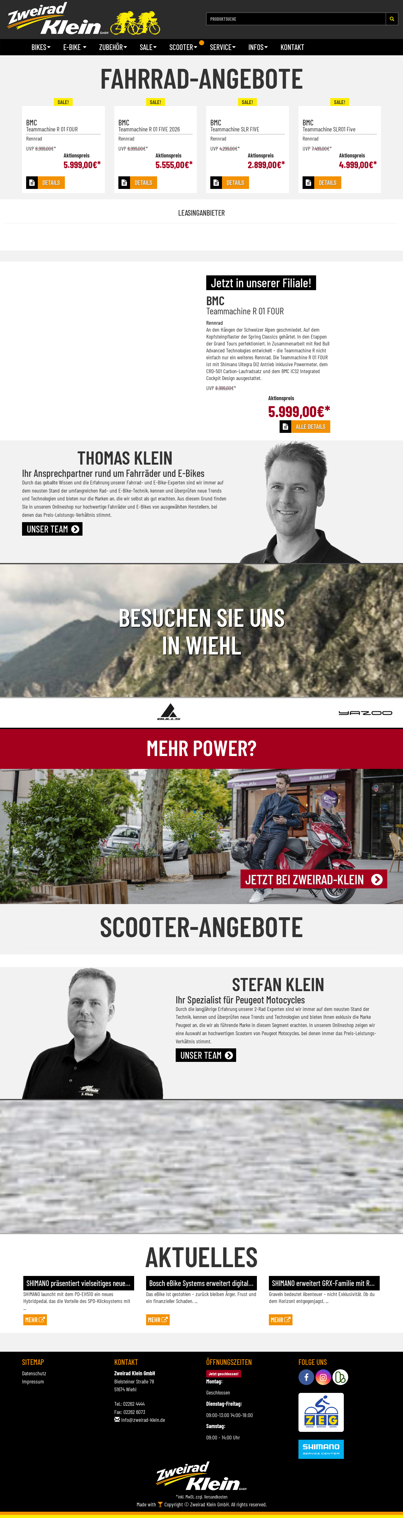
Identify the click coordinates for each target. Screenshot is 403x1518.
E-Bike (75, 47)
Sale (148, 47)
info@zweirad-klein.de (143, 1419)
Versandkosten (215, 1496)
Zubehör (113, 47)
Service (223, 47)
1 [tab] (201, 43)
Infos (258, 47)
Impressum (33, 1381)
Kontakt (292, 47)
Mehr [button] (35, 1319)
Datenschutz (34, 1373)
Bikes (41, 47)
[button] (45, 182)
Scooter (183, 47)
